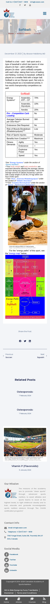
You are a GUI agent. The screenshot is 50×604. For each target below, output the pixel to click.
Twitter (10, 559)
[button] (20, 341)
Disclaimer (9, 593)
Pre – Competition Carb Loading (18, 114)
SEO (6, 590)
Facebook (11, 554)
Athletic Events (24, 33)
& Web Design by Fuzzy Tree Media (23, 590)
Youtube (10, 565)
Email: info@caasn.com (17, 528)
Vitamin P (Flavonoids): (25, 466)
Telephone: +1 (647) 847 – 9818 (20, 532)
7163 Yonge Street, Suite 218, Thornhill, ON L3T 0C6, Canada (25, 537)
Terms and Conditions (27, 593)
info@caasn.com (37, 2)
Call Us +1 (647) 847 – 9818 (17, 2)
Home (11, 33)
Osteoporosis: (25, 391)
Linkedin (10, 570)
